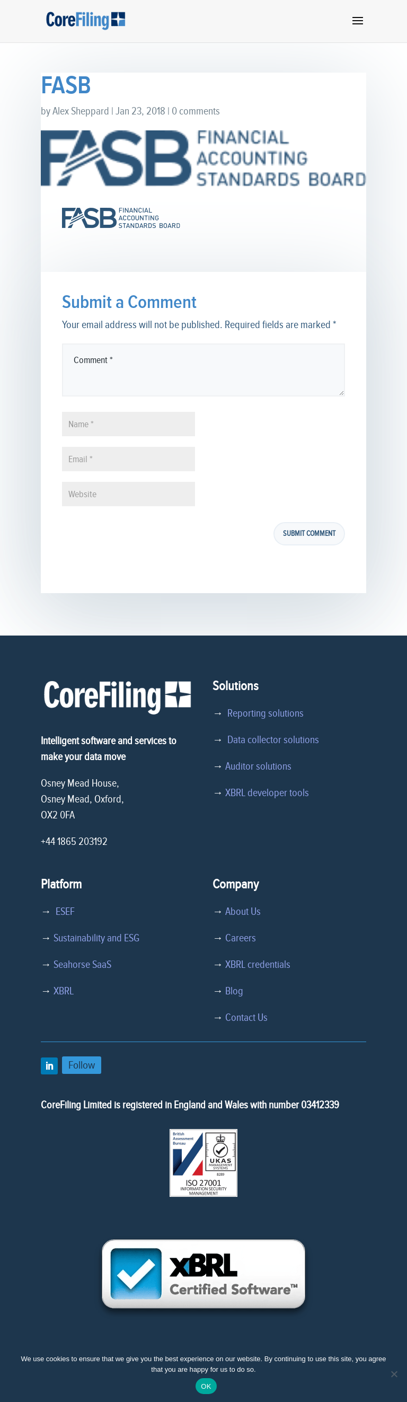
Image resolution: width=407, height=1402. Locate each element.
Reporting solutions (265, 713)
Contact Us (246, 1017)
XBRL (64, 991)
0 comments (196, 111)
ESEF (63, 911)
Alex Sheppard (80, 111)
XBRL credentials (257, 964)
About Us (243, 911)
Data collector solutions (271, 740)
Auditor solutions (258, 766)
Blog (234, 991)
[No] (393, 1374)
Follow (81, 1065)
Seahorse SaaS (82, 964)
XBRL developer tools (267, 793)
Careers (240, 938)
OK (206, 1386)
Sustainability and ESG (96, 938)
